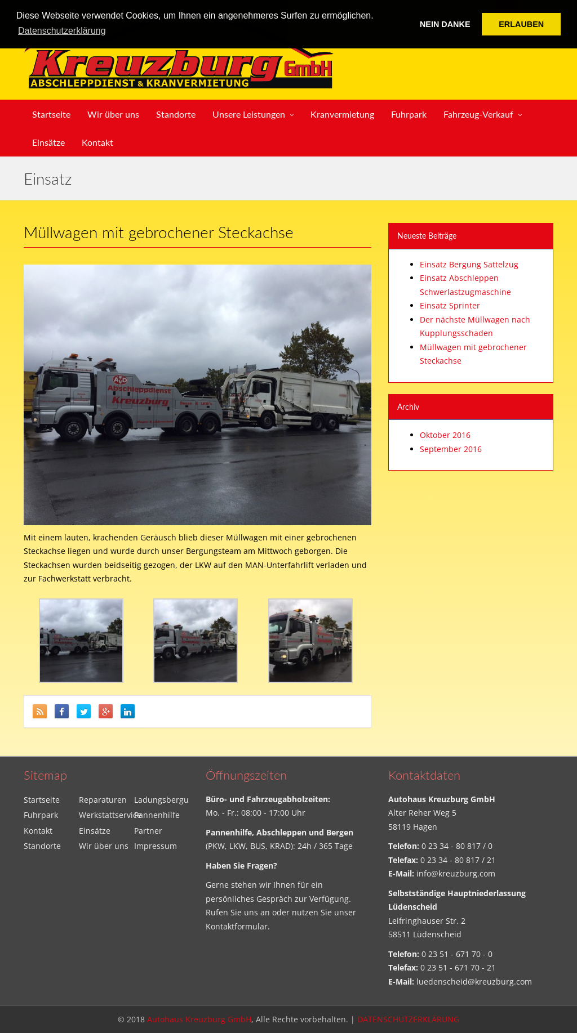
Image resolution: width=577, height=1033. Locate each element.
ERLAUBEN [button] (521, 24)
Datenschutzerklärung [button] (62, 30)
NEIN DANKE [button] (445, 24)
